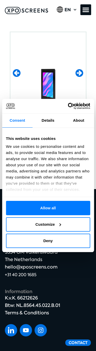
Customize (48, 224)
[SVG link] (26, 10)
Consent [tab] (17, 120)
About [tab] (78, 120)
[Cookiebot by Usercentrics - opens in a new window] (68, 106)
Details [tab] (48, 120)
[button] (85, 9)
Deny (48, 241)
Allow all (48, 208)
